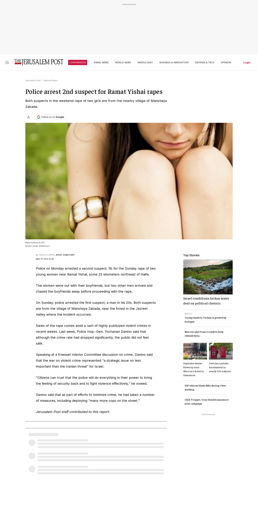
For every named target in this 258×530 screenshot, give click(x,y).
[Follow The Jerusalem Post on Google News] (50, 117)
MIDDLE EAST (145, 62)
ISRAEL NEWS (101, 62)
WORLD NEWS (123, 62)
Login (246, 62)
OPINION (226, 62)
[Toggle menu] (7, 62)
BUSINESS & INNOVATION (173, 62)
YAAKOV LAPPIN (46, 255)
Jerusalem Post (32, 80)
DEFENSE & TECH (204, 62)
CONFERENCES (77, 62)
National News (51, 80)
